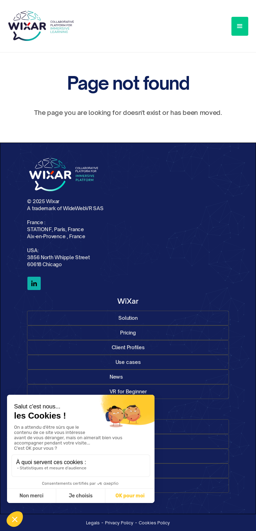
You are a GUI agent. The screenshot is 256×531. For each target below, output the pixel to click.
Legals (93, 522)
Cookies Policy (154, 522)
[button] (239, 26)
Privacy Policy (119, 522)
